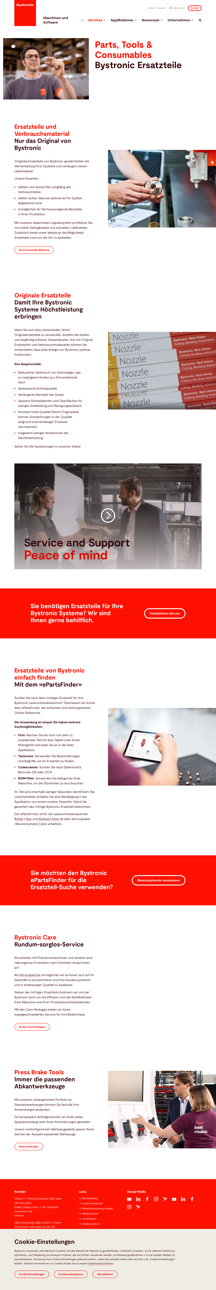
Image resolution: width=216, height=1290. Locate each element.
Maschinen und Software (63, 20)
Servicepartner (30, 975)
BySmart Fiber (49, 819)
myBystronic (176, 8)
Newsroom (152, 20)
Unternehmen (180, 20)
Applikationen (123, 20)
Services (96, 20)
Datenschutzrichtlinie (100, 1263)
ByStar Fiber (23, 819)
